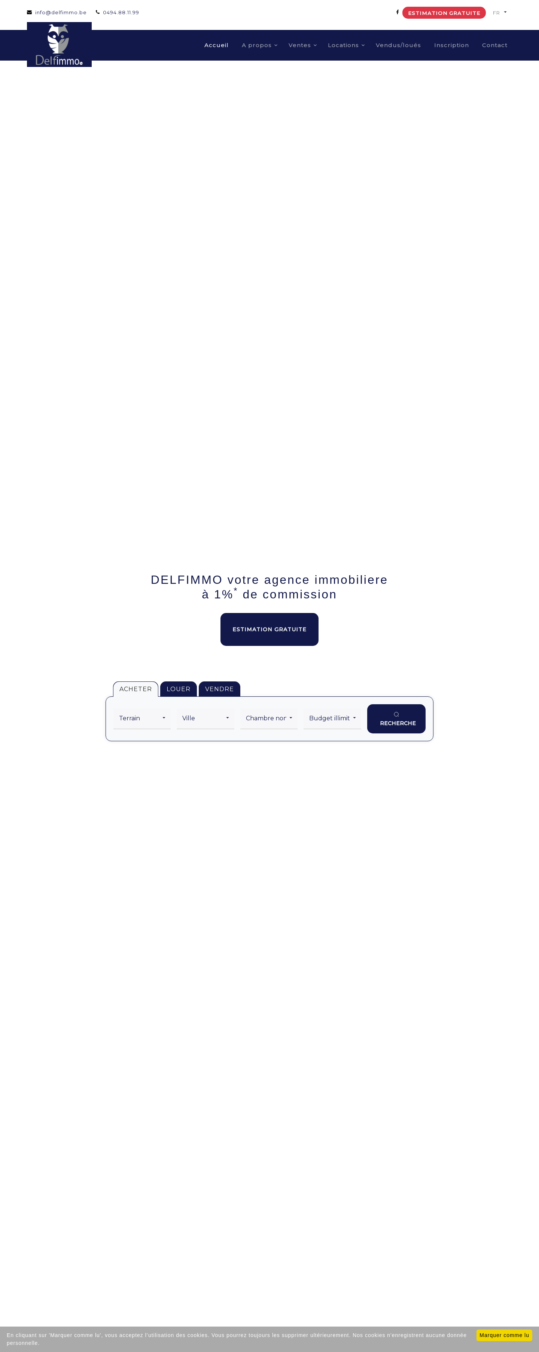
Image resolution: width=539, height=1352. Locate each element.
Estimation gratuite (444, 13)
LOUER (179, 689)
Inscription (451, 45)
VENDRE (219, 689)
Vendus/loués (398, 45)
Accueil (216, 45)
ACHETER (135, 689)
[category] (142, 718)
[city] (205, 718)
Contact (495, 45)
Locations (343, 45)
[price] (332, 718)
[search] (396, 718)
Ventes (300, 45)
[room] (269, 718)
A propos (257, 45)
